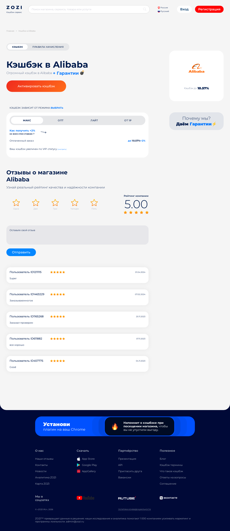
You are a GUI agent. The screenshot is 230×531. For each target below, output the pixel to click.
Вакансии (124, 477)
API (120, 465)
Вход (184, 9)
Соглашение (168, 483)
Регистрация (209, 9)
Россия (162, 7)
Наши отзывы (44, 458)
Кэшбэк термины (171, 465)
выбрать (57, 107)
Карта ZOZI (42, 483)
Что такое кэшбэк (171, 471)
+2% (142, 140)
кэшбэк (17, 46)
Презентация (127, 458)
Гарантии (201, 124)
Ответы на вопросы (173, 477)
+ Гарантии (66, 73)
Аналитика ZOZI (45, 477)
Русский (163, 11)
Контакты (41, 465)
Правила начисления (48, 46)
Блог (163, 458)
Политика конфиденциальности (134, 509)
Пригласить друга (130, 471)
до (129, 140)
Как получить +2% (22, 132)
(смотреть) (62, 149)
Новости (40, 471)
